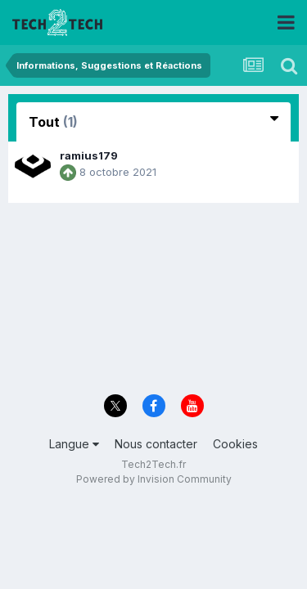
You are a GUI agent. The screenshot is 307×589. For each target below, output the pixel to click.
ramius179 (89, 155)
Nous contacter (156, 444)
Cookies (235, 444)
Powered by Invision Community (154, 479)
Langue (74, 444)
